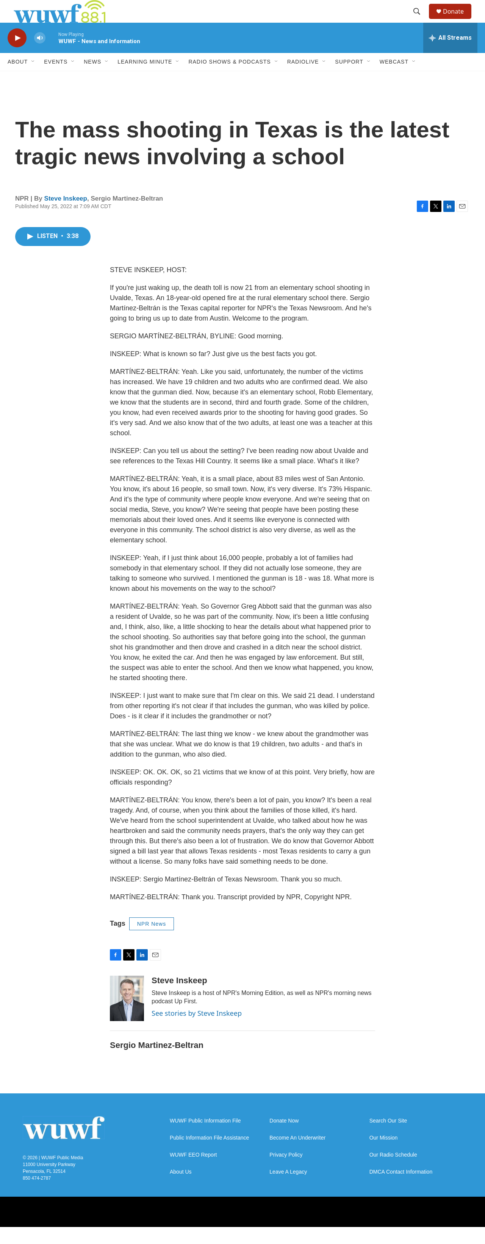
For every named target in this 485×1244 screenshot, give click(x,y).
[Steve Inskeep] (127, 1015)
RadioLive (303, 79)
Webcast (394, 79)
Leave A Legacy (288, 1189)
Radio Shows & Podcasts (229, 79)
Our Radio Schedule (393, 1172)
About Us (181, 1189)
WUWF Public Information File (205, 1138)
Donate (458, 20)
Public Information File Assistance (209, 1155)
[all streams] (450, 55)
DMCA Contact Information (401, 1189)
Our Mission (383, 1155)
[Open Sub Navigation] (33, 79)
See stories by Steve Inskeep (197, 1030)
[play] (17, 55)
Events (55, 79)
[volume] (39, 55)
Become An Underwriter (297, 1155)
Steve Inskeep (65, 215)
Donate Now (284, 1138)
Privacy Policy (285, 1172)
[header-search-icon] (420, 20)
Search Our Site (388, 1138)
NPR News (151, 941)
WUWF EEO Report (193, 1172)
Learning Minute (144, 79)
